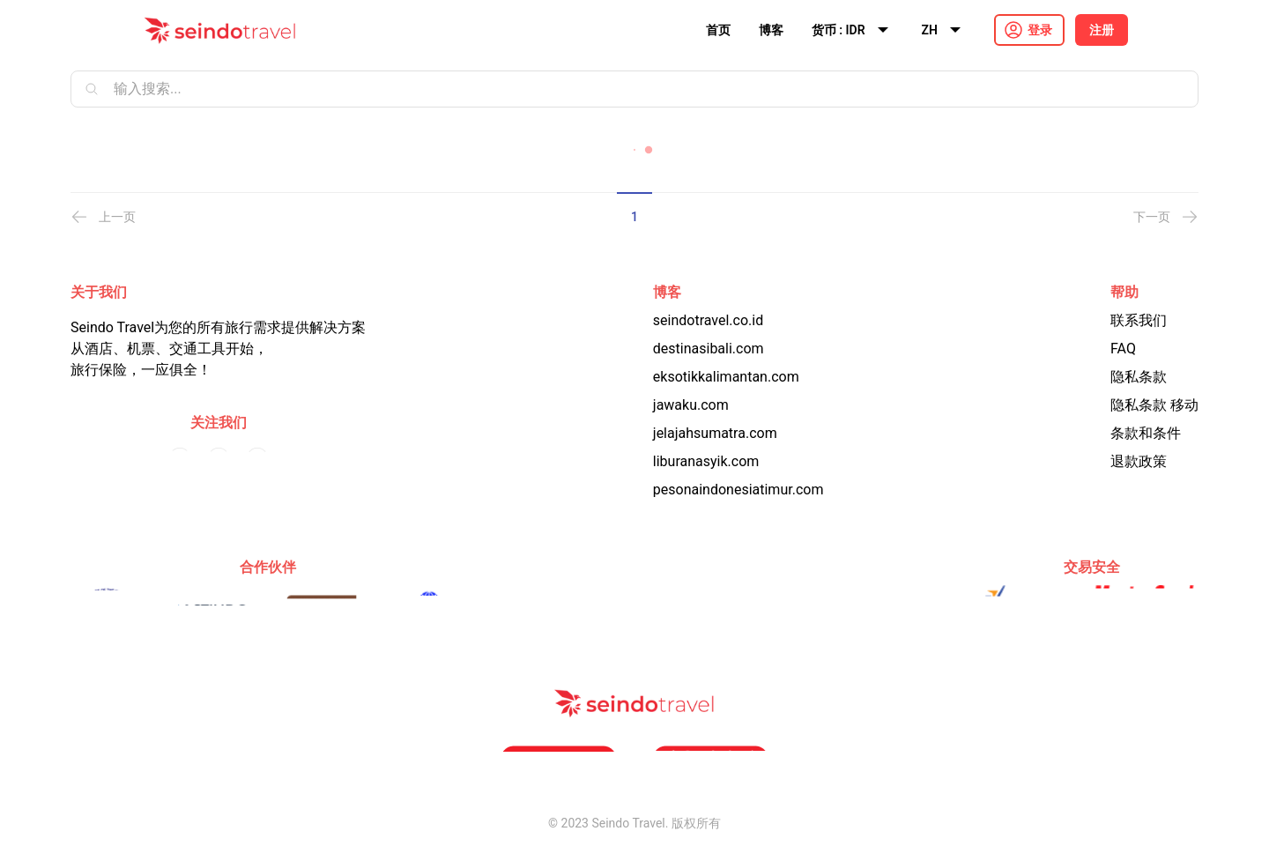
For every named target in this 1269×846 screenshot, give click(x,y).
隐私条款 (1138, 376)
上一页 (103, 217)
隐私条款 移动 (1154, 405)
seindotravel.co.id (708, 320)
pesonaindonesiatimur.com (738, 489)
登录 (1040, 30)
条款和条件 (1145, 433)
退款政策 (1138, 461)
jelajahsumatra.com (715, 433)
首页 (718, 30)
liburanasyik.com (706, 461)
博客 (771, 30)
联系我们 (1138, 320)
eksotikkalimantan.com (726, 376)
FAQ (1123, 348)
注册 (1101, 30)
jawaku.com (691, 405)
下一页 (1165, 217)
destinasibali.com (708, 348)
